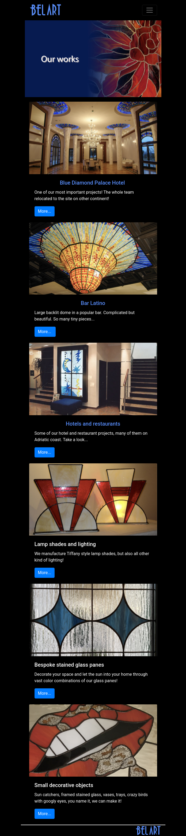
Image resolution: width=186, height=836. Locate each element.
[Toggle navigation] (149, 10)
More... (44, 211)
